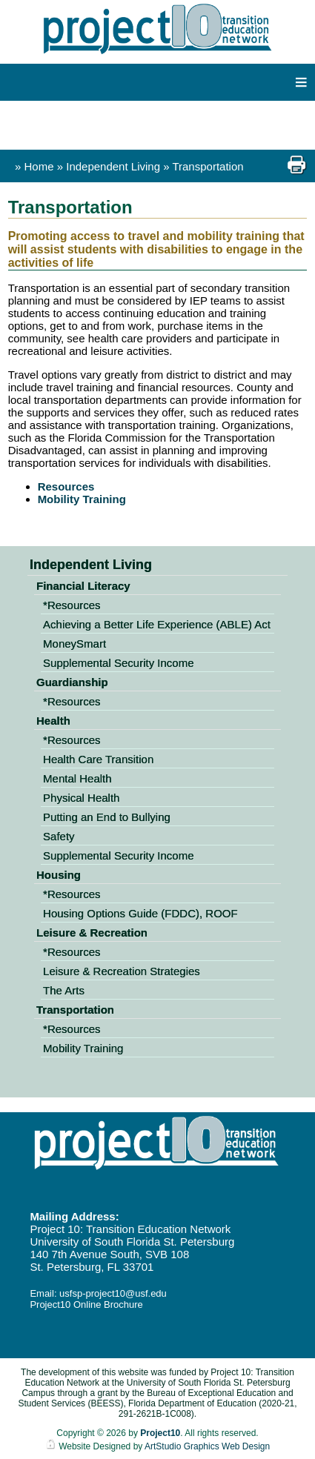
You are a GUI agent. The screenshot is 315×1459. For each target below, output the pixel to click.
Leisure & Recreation (91, 932)
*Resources (72, 605)
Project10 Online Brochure (86, 1304)
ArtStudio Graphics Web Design (207, 1446)
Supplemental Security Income (118, 663)
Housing (58, 874)
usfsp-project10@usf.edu (113, 1293)
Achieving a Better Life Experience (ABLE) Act (157, 624)
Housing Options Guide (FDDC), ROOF (140, 913)
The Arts (63, 990)
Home (39, 166)
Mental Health (77, 778)
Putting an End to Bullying (106, 817)
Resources (66, 486)
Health (53, 720)
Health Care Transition (98, 759)
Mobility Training (82, 499)
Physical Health (81, 797)
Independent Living (114, 166)
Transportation (207, 166)
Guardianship (72, 682)
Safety (59, 836)
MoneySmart (74, 643)
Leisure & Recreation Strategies (121, 971)
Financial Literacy (83, 585)
